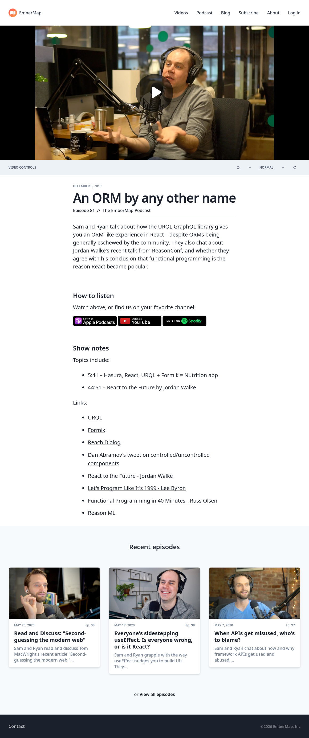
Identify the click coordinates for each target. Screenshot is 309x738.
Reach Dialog (104, 442)
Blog (225, 13)
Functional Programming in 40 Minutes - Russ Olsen (152, 500)
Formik (96, 430)
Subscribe (249, 13)
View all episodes (157, 694)
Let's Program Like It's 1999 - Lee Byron (137, 488)
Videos (181, 13)
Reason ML (101, 512)
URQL (95, 417)
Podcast (204, 13)
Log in (294, 13)
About (273, 13)
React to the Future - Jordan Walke (130, 475)
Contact (17, 726)
